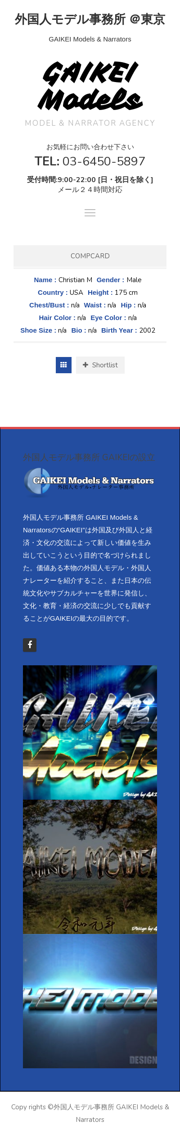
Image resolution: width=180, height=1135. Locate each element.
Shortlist (100, 365)
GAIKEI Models (90, 86)
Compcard (90, 256)
